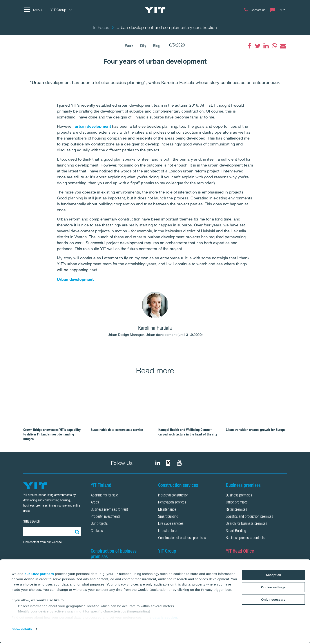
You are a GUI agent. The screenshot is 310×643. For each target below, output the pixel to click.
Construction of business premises (182, 538)
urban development (93, 126)
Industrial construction (173, 496)
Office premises (237, 503)
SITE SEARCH (31, 521)
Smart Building (236, 531)
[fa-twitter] (258, 45)
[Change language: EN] (278, 10)
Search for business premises (246, 524)
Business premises (239, 496)
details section (164, 617)
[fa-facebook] (249, 45)
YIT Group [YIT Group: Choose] (61, 10)
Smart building (168, 517)
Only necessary (273, 599)
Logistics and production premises (249, 517)
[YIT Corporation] (179, 462)
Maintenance (167, 510)
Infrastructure (167, 531)
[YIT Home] (155, 10)
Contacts (97, 531)
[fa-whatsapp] (274, 45)
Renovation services (172, 503)
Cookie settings (273, 587)
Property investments (105, 517)
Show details (21, 629)
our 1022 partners (39, 574)
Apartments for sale (104, 496)
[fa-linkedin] (266, 45)
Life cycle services (170, 524)
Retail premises (236, 510)
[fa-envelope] (283, 45)
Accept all (273, 575)
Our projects (99, 524)
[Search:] (76, 532)
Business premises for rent (109, 510)
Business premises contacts (245, 538)
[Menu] (32, 10)
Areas (95, 503)
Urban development (75, 279)
